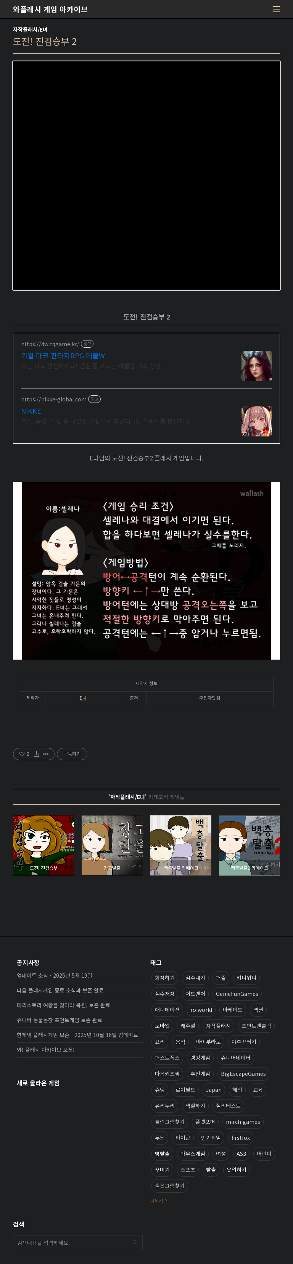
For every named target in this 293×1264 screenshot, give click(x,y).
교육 (258, 1089)
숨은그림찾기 (170, 1185)
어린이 (264, 1153)
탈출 (211, 1169)
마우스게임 (192, 1153)
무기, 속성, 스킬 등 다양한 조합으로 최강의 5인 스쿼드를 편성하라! (106, 420)
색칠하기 (195, 1105)
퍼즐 (221, 977)
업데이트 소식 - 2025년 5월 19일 (54, 975)
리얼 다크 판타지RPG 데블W (63, 355)
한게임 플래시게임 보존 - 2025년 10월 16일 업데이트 (77, 1035)
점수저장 (165, 993)
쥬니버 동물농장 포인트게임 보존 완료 (59, 1020)
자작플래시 (218, 1025)
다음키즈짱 (167, 1073)
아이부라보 (208, 1041)
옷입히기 (236, 1169)
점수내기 (195, 977)
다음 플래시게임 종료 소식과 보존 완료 (60, 990)
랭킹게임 (200, 1057)
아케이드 (233, 1009)
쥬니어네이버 (236, 1057)
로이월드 (185, 1089)
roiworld (201, 1009)
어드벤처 (195, 993)
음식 (180, 1041)
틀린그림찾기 (170, 1121)
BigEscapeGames (243, 1073)
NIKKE (31, 410)
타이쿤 (182, 1137)
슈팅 (160, 1089)
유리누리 (165, 1105)
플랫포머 (205, 1121)
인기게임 (211, 1137)
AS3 (241, 1153)
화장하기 (165, 977)
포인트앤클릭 (256, 1025)
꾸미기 (162, 1169)
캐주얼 (187, 1025)
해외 (237, 1089)
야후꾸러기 (244, 1041)
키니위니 (246, 977)
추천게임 (200, 1073)
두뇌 (160, 1137)
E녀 (83, 697)
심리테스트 (228, 1105)
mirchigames (243, 1121)
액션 (258, 1009)
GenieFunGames (237, 993)
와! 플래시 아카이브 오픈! (46, 1049)
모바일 (162, 1025)
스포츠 (187, 1169)
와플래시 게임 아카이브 (50, 9)
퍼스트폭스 (167, 1057)
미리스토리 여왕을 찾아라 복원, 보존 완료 (63, 1005)
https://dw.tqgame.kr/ (50, 344)
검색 (135, 1242)
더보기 (156, 1200)
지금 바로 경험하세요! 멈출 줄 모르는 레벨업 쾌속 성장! (92, 365)
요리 (160, 1041)
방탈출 (162, 1153)
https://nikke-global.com (54, 399)
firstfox (241, 1137)
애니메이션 (167, 1009)
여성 (221, 1153)
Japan (214, 1089)
